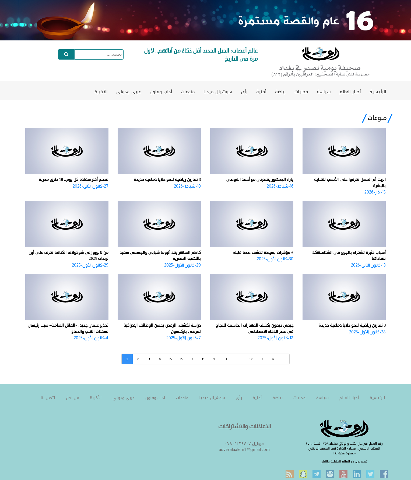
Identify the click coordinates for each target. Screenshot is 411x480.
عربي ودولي (128, 91)
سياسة (324, 91)
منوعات (188, 91)
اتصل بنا (48, 398)
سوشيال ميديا (217, 91)
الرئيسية (378, 91)
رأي (244, 91)
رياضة (280, 91)
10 (226, 359)
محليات (301, 91)
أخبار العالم (350, 91)
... (238, 359)
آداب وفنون (161, 91)
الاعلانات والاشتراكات (244, 426)
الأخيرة (101, 91)
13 (251, 359)
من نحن (72, 398)
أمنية (261, 91)
